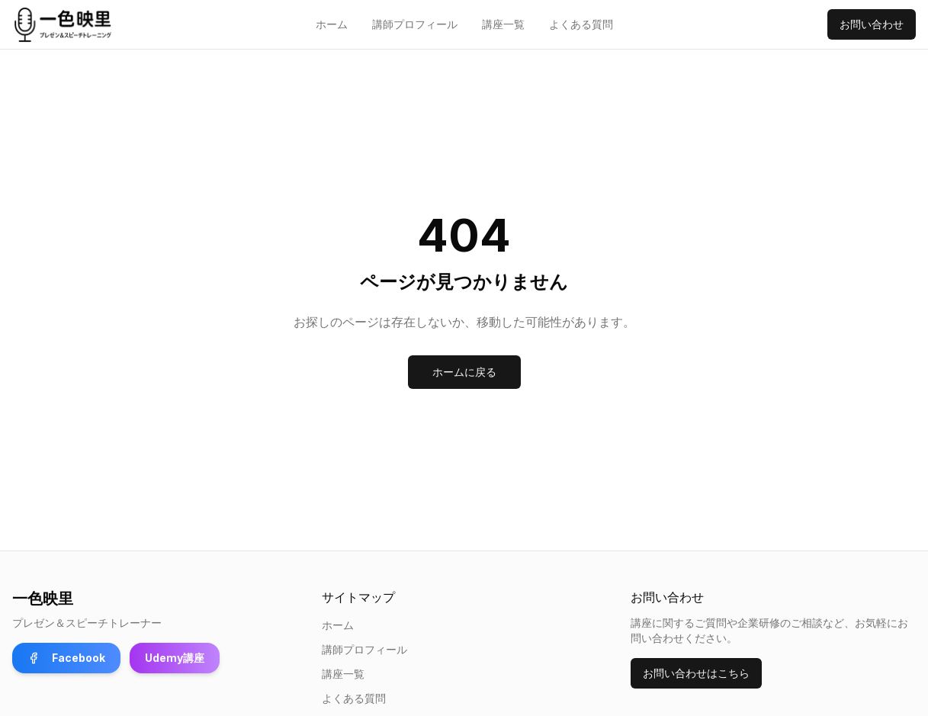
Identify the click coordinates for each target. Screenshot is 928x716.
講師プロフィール (415, 24)
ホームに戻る (464, 371)
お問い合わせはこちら (696, 672)
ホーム (332, 24)
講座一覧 (503, 24)
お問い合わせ (872, 24)
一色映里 (42, 598)
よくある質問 (581, 24)
